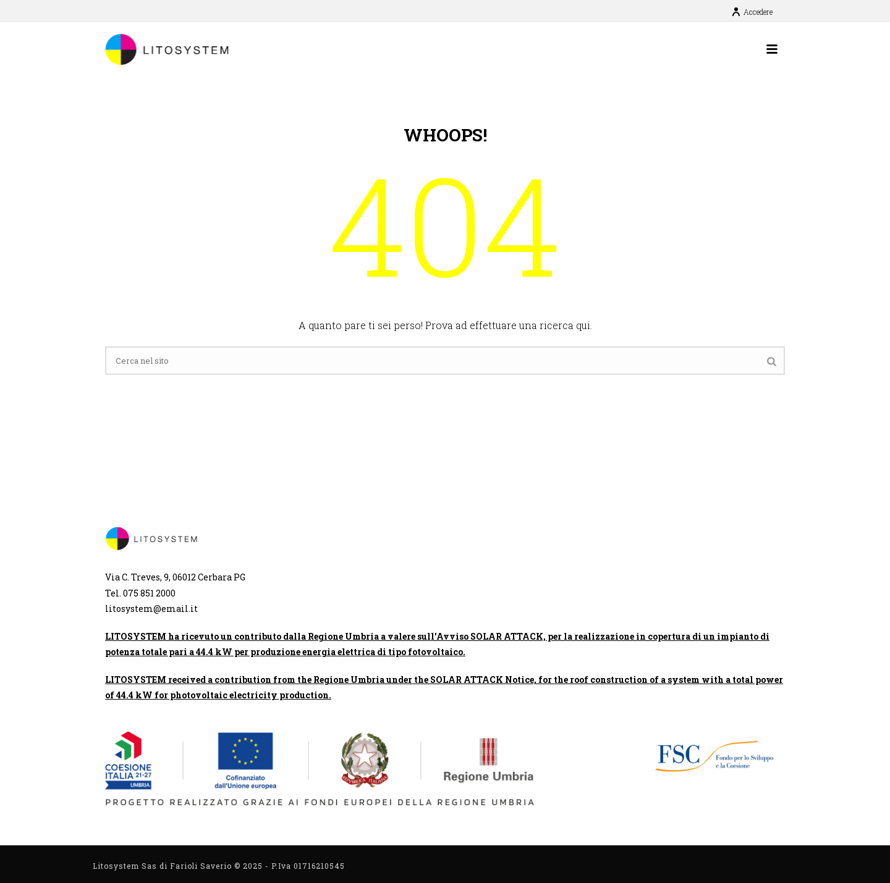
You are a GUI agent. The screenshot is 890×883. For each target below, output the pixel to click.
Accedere (752, 12)
